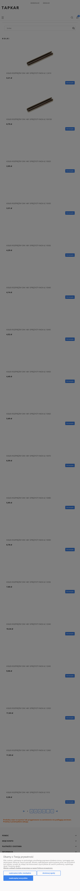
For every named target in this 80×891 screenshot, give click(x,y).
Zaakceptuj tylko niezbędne (20, 873)
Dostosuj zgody (49, 873)
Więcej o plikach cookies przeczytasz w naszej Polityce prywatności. (28, 868)
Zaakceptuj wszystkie (18, 878)
